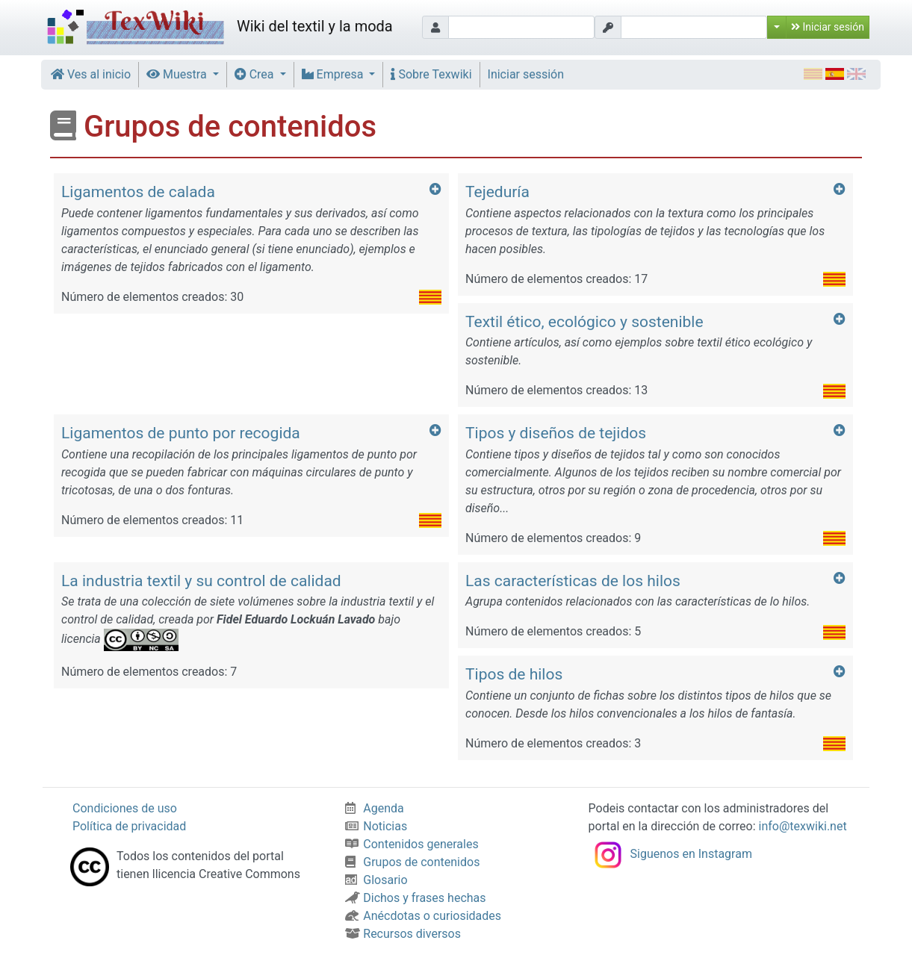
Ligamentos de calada (138, 192)
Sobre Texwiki (431, 74)
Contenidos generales (411, 844)
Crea (256, 74)
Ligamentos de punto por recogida (180, 433)
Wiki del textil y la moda (218, 28)
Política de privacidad (129, 826)
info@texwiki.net (803, 826)
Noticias (376, 826)
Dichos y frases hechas (415, 898)
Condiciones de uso (124, 808)
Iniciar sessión (526, 74)
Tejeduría (497, 192)
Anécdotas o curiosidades (423, 916)
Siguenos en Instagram (670, 854)
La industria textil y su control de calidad (201, 581)
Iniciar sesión (827, 27)
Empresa (334, 74)
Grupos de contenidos (412, 862)
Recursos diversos (403, 934)
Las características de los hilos (572, 581)
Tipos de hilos (513, 674)
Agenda (374, 808)
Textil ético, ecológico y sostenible (584, 322)
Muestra (178, 74)
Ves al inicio (91, 74)
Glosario (376, 880)
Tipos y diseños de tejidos (555, 433)
